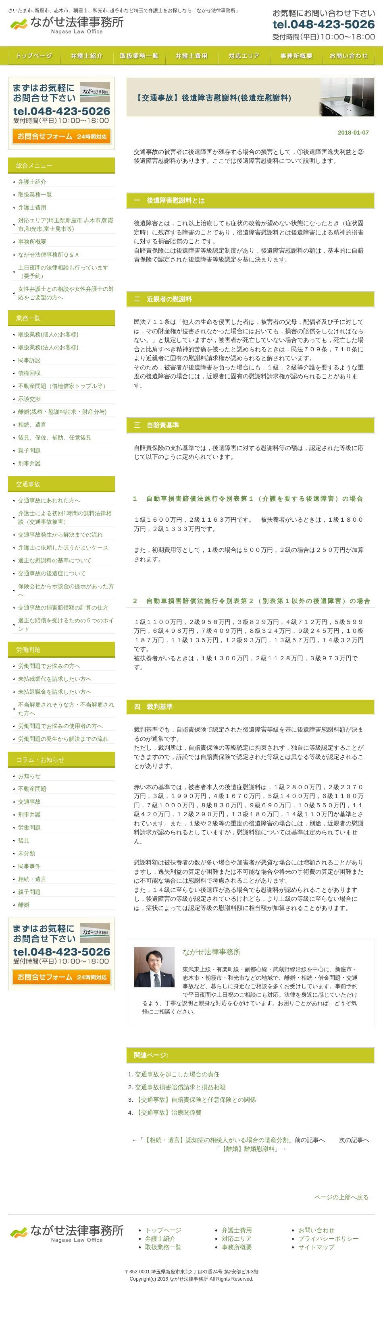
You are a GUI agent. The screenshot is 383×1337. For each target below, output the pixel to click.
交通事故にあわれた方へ (49, 500)
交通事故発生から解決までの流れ (60, 534)
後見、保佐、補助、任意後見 (55, 437)
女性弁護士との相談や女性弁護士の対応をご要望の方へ (66, 293)
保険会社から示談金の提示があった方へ (66, 590)
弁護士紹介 (86, 55)
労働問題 (29, 827)
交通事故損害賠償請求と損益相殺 (180, 1087)
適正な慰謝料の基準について (55, 560)
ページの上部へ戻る (341, 1197)
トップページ (34, 55)
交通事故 (29, 801)
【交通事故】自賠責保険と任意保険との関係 (195, 1099)
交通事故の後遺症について (52, 573)
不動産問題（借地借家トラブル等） (63, 386)
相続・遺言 (32, 879)
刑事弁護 (29, 463)
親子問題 (29, 450)
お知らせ (29, 776)
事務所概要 (296, 55)
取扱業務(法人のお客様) (48, 347)
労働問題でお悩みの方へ (49, 666)
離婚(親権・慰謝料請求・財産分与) (62, 411)
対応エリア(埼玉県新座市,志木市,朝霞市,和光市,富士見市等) (65, 224)
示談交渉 (29, 399)
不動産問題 (32, 789)
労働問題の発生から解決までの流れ (63, 739)
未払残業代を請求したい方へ (55, 679)
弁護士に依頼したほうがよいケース (63, 547)
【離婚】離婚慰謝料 (247, 1148)
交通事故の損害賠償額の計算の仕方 (63, 607)
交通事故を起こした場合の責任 (177, 1074)
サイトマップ (316, 1247)
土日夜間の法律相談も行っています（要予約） (63, 271)
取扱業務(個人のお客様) (48, 334)
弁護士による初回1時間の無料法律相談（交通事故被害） (65, 517)
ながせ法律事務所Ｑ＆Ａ (49, 254)
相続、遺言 (32, 424)
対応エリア (244, 55)
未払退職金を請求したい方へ (55, 691)
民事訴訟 (29, 360)
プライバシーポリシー (328, 1238)
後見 (23, 840)
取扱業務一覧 (139, 55)
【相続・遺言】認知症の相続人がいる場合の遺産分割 (216, 1139)
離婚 (23, 905)
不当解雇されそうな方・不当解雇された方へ (66, 708)
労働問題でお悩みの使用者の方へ (60, 726)
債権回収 (29, 373)
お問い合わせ (349, 55)
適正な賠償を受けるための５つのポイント (66, 624)
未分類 (26, 853)
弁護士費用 (191, 55)
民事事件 (29, 866)
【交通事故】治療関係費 (168, 1112)
